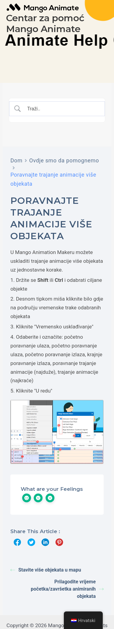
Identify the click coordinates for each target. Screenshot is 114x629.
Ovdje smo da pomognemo (64, 160)
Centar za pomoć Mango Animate (45, 23)
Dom (16, 160)
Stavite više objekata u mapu (45, 570)
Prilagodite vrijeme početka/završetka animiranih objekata (67, 589)
